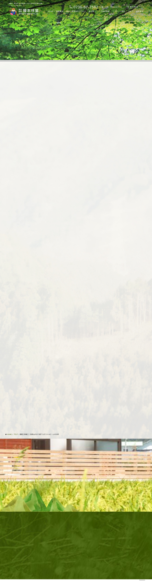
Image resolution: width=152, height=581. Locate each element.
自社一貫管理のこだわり (76, 11)
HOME (50, 11)
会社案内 (139, 11)
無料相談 (132, 7)
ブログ (130, 11)
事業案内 (59, 11)
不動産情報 (105, 11)
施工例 (91, 11)
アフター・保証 (118, 11)
